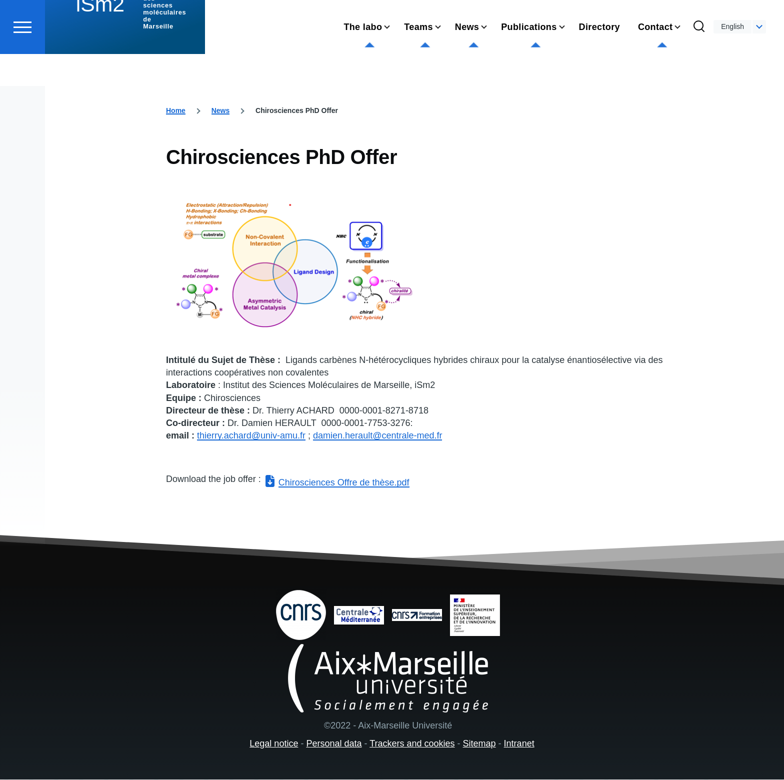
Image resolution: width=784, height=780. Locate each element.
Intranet (519, 744)
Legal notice (274, 744)
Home (176, 111)
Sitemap (479, 744)
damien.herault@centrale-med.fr (377, 436)
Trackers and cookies (412, 744)
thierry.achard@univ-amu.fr (251, 436)
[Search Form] (699, 63)
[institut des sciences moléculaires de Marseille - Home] (125, 45)
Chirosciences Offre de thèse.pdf (344, 483)
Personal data (334, 744)
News (221, 111)
